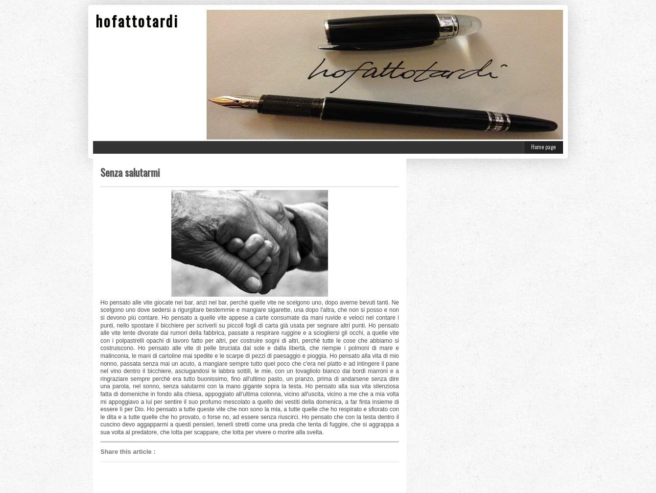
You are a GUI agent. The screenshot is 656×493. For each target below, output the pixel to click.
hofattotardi (137, 21)
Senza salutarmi (130, 172)
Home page (543, 147)
